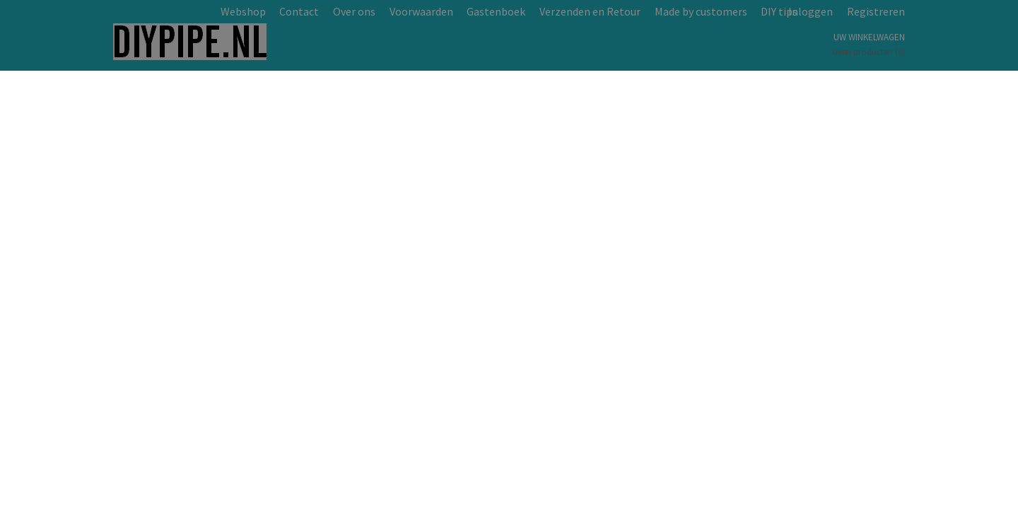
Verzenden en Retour (589, 11)
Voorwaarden (421, 11)
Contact (299, 11)
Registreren (876, 11)
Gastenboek (496, 11)
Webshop (243, 11)
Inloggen (810, 11)
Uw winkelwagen (869, 37)
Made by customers (701, 11)
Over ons (354, 11)
